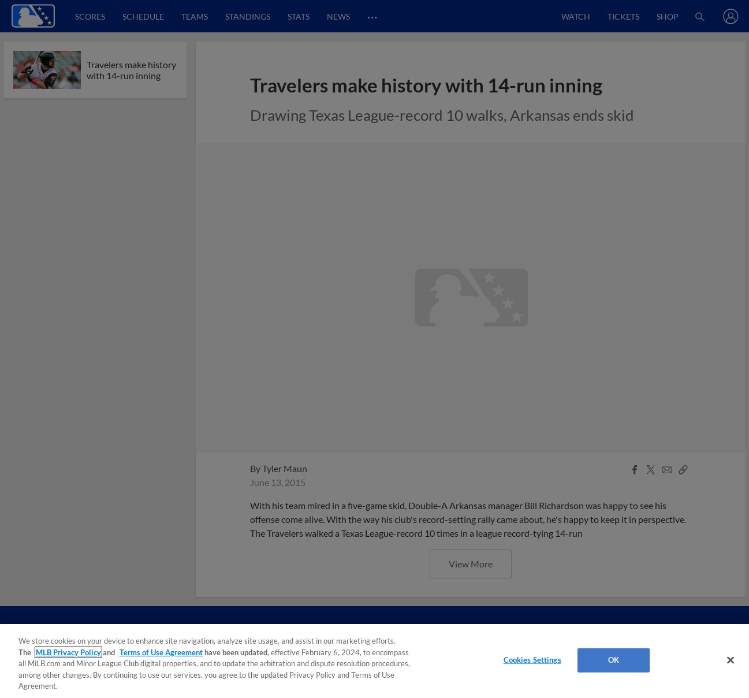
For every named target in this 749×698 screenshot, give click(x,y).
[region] (374, 661)
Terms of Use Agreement (161, 652)
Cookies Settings (532, 659)
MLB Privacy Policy (68, 652)
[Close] (730, 660)
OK (613, 659)
